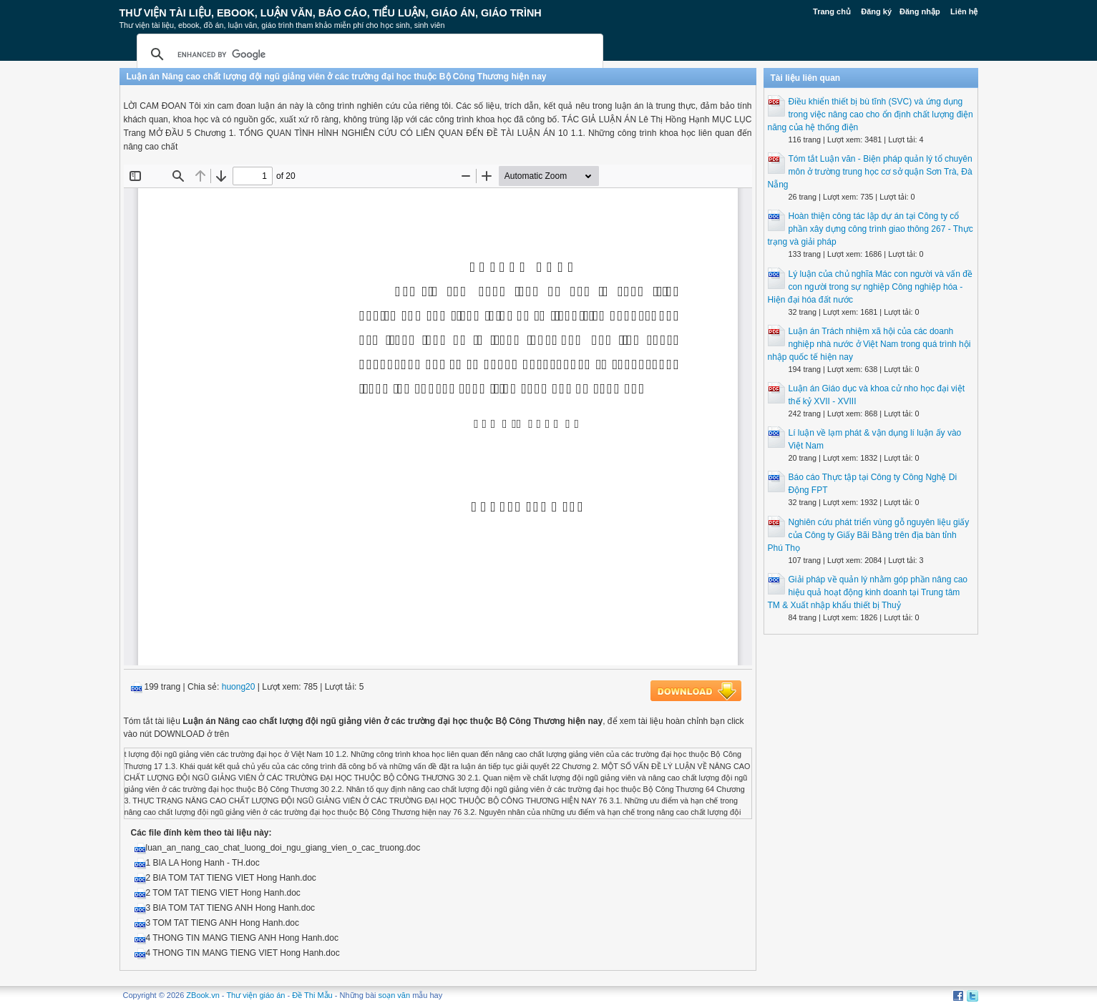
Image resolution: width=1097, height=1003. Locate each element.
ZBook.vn (202, 995)
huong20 (238, 687)
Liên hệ (963, 11)
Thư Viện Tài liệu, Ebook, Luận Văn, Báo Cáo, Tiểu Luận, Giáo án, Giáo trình (331, 13)
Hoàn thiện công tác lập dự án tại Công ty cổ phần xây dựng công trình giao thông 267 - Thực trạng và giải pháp (870, 229)
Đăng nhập (919, 11)
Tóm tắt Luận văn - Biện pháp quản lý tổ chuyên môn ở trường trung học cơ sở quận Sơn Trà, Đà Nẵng (870, 172)
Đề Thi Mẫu (312, 995)
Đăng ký (876, 11)
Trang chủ (832, 11)
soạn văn (395, 995)
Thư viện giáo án (255, 995)
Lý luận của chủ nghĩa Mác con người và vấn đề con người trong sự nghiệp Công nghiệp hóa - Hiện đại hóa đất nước (870, 287)
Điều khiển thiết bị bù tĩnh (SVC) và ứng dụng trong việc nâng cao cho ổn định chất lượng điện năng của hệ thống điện (870, 114)
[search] (367, 54)
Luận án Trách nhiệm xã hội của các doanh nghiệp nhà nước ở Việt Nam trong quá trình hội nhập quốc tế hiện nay (869, 344)
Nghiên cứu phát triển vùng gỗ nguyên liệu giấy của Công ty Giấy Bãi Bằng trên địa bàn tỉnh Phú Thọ (869, 535)
